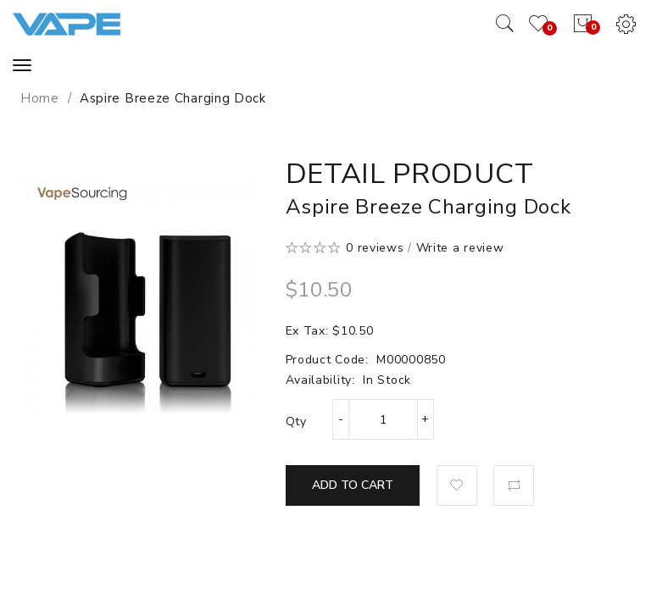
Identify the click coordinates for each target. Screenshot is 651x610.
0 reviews (374, 248)
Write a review (460, 248)
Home (39, 98)
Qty (296, 421)
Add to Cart (352, 485)
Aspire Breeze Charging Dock (173, 98)
